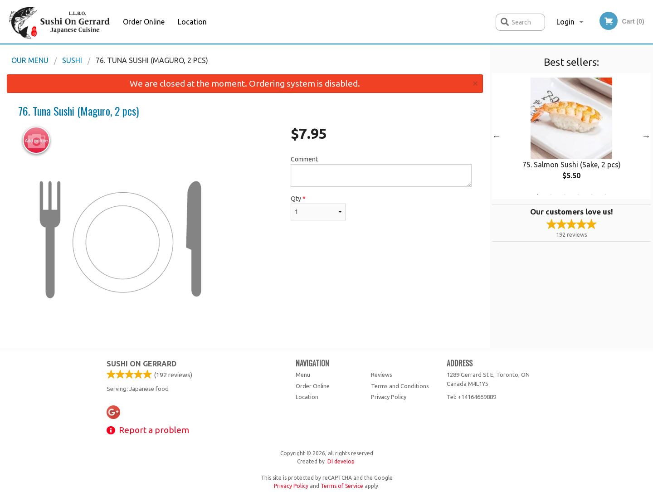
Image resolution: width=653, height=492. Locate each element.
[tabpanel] (571, 136)
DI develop (341, 461)
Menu (303, 374)
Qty (318, 207)
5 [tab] (591, 194)
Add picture (36, 140)
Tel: (471, 397)
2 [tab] (551, 194)
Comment (381, 171)
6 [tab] (605, 194)
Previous (496, 136)
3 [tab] (564, 194)
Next (646, 136)
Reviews (381, 374)
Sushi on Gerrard (141, 364)
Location (192, 22)
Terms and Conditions (400, 386)
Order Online (144, 22)
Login (565, 22)
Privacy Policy (388, 397)
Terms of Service (342, 486)
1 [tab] (537, 194)
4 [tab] (578, 194)
